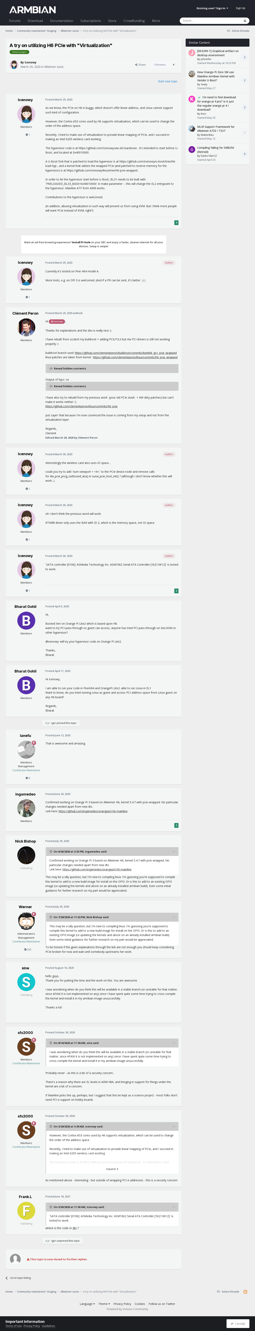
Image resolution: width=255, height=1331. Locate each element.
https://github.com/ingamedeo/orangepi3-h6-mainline (93, 811)
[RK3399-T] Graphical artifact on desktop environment (218, 53)
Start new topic (168, 81)
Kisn (203, 113)
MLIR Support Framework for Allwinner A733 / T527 (215, 129)
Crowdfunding (134, 21)
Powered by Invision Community (127, 1309)
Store (112, 21)
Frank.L (25, 1197)
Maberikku (207, 135)
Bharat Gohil (25, 606)
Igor (53, 723)
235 (27, 949)
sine (25, 968)
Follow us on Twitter (162, 1304)
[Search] (200, 21)
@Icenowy (57, 321)
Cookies (140, 1304)
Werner (25, 907)
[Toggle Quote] (51, 851)
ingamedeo (25, 794)
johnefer (206, 59)
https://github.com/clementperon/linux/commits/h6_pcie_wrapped (135, 357)
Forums (15, 21)
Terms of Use (14, 1326)
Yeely (204, 84)
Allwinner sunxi (53, 67)
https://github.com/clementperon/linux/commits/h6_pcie (81, 406)
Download (35, 21)
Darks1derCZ (209, 156)
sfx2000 (25, 1033)
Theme (104, 1304)
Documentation (61, 21)
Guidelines (48, 1326)
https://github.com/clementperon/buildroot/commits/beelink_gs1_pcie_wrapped (126, 353)
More (156, 21)
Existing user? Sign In (212, 8)
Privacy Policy (122, 1304)
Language (87, 1304)
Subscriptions (90, 21)
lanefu (25, 735)
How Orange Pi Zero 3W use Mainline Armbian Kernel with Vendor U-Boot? (216, 76)
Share (140, 64)
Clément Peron (25, 313)
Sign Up (240, 8)
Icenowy (30, 62)
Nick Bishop (25, 841)
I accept (238, 1323)
